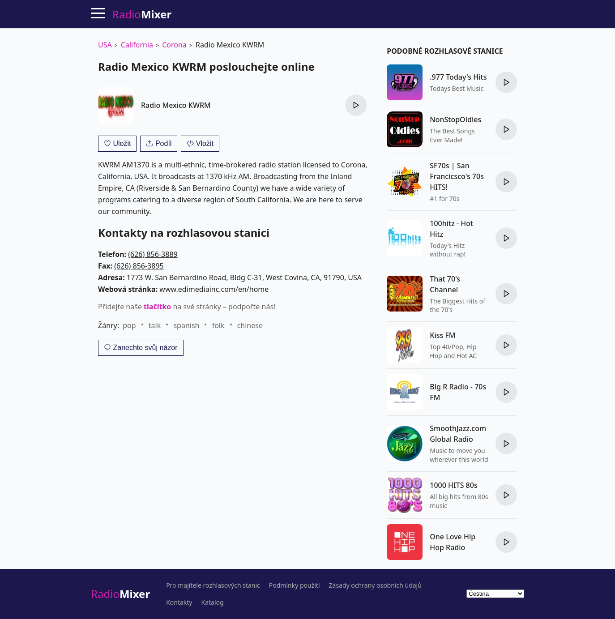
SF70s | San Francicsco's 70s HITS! (457, 176)
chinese (250, 325)
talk (155, 325)
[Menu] (98, 13)
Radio (120, 593)
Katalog (212, 602)
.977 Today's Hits (458, 77)
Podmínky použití (294, 585)
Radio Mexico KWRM (176, 105)
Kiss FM (442, 335)
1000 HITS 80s (453, 485)
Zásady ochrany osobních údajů (375, 585)
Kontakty (179, 602)
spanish (186, 325)
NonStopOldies (455, 119)
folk (218, 325)
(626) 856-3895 (138, 266)
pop (129, 325)
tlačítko (157, 307)
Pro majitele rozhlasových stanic (213, 585)
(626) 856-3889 (152, 254)
